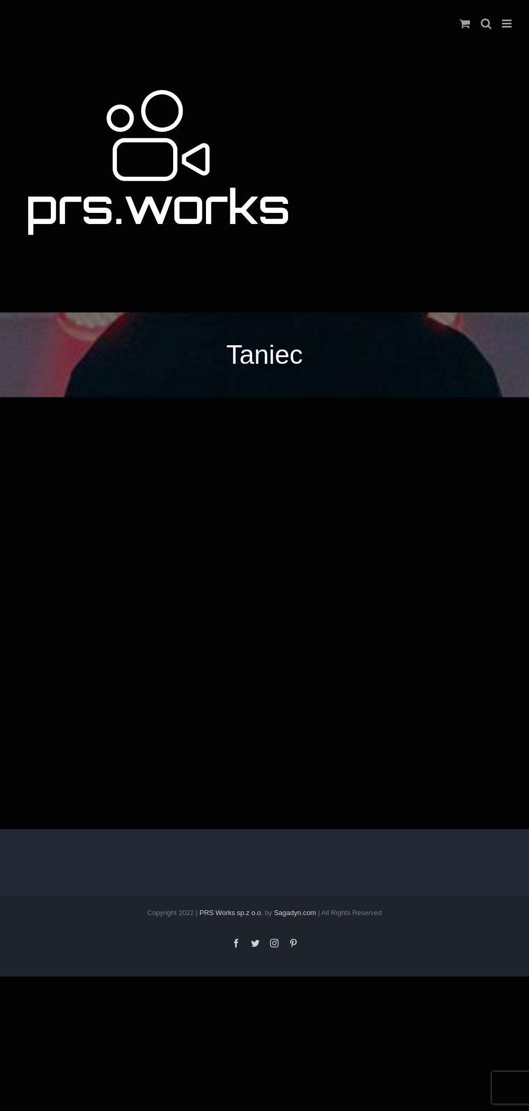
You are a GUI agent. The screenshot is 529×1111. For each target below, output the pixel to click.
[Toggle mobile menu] (507, 23)
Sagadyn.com (295, 913)
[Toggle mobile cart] (465, 23)
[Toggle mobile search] (486, 23)
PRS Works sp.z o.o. (231, 913)
